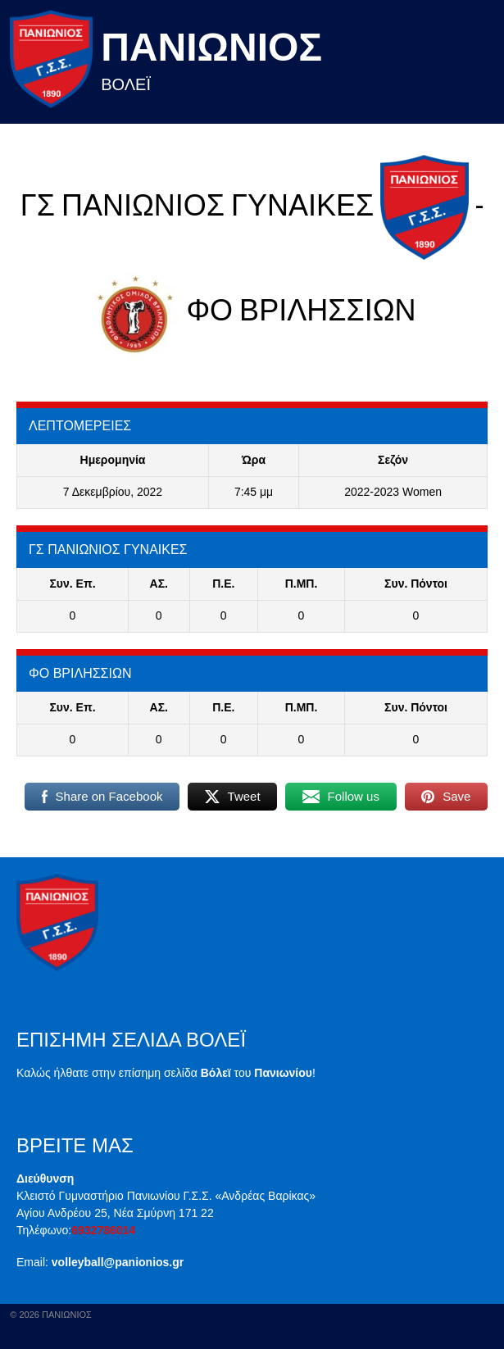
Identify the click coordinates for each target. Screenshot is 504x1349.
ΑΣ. (159, 583)
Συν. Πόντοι (415, 583)
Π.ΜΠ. (301, 583)
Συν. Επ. (72, 583)
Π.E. (223, 583)
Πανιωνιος (211, 47)
